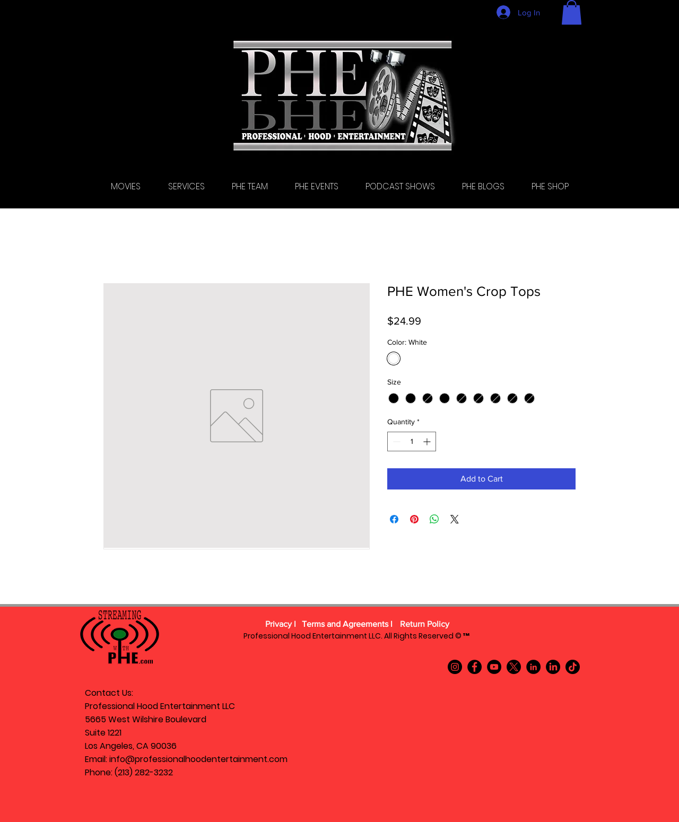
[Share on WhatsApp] (434, 519)
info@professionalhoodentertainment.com (198, 759)
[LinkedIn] (533, 667)
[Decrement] (395, 441)
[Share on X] (454, 519)
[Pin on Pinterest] (414, 519)
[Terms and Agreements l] (347, 624)
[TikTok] (572, 667)
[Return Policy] (424, 624)
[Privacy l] (280, 624)
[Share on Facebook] (394, 519)
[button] (571, 12)
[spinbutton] (411, 441)
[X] (514, 667)
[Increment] (427, 441)
